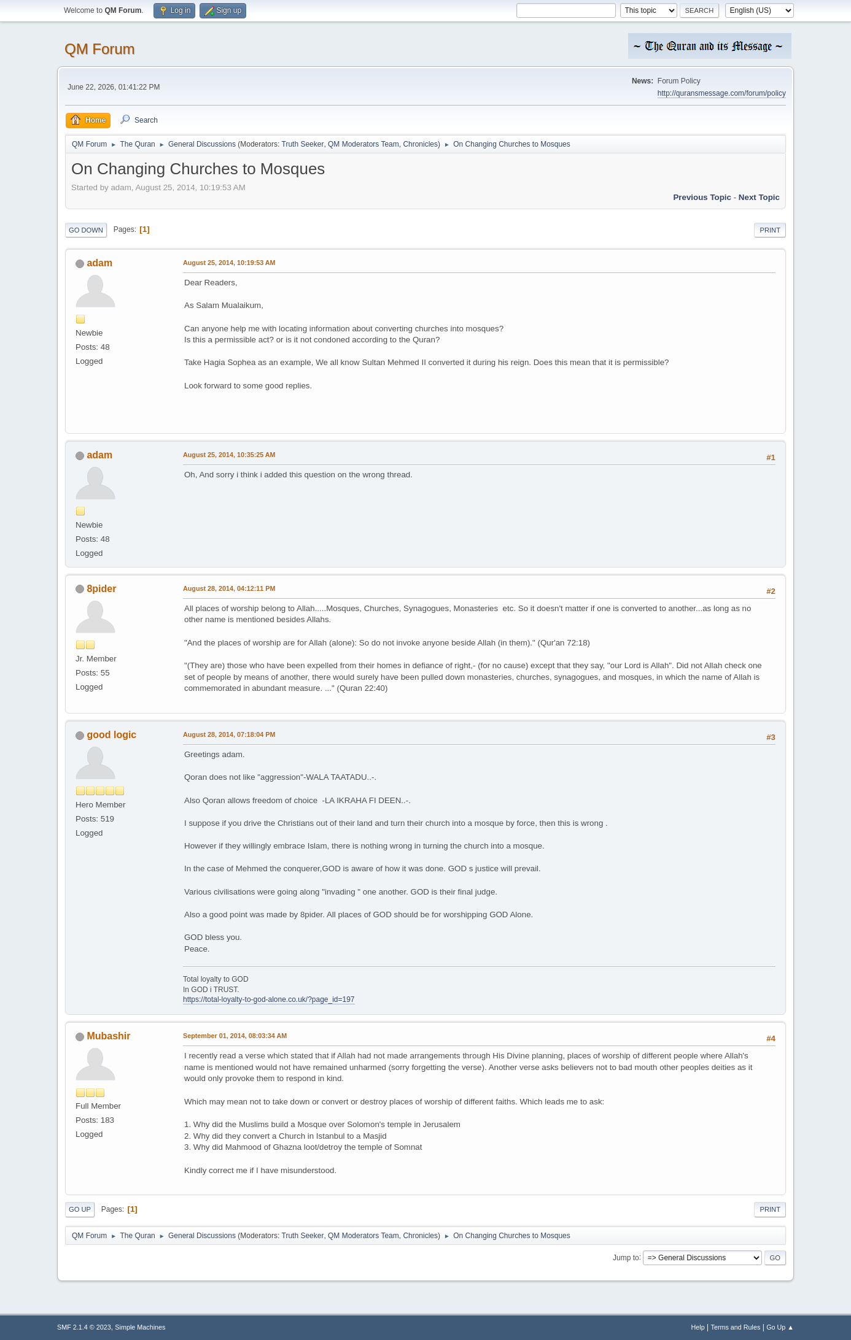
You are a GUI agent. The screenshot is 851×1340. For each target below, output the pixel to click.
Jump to (626, 1257)
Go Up (80, 1209)
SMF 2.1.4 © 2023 (84, 1327)
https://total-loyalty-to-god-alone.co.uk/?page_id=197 (269, 999)
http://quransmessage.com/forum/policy (722, 93)
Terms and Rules (736, 1327)
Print (770, 230)
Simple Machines (140, 1327)
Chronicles (420, 144)
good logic (111, 735)
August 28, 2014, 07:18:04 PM (229, 734)
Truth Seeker (303, 144)
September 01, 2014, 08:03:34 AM (235, 1035)
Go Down (86, 230)
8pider (101, 588)
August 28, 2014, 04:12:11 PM (229, 588)
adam (99, 263)
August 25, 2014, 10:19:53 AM (229, 262)
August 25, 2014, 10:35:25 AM (229, 454)
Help (698, 1327)
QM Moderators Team (363, 144)
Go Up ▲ (780, 1327)
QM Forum (99, 48)
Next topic (759, 197)
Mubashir (108, 1036)
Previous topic (702, 197)
